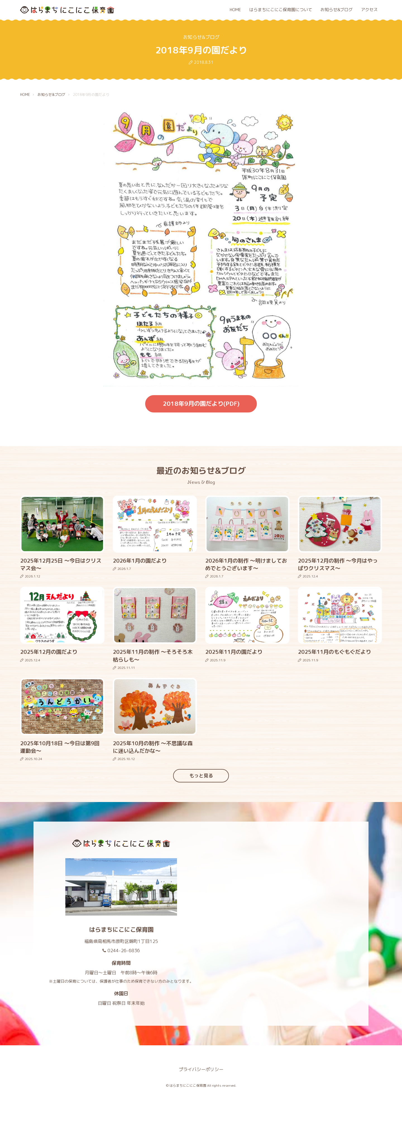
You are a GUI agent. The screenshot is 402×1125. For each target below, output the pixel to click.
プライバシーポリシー (201, 1069)
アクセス (369, 10)
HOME (235, 10)
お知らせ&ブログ (336, 10)
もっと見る (201, 775)
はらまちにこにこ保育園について (280, 10)
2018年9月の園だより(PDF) (201, 403)
